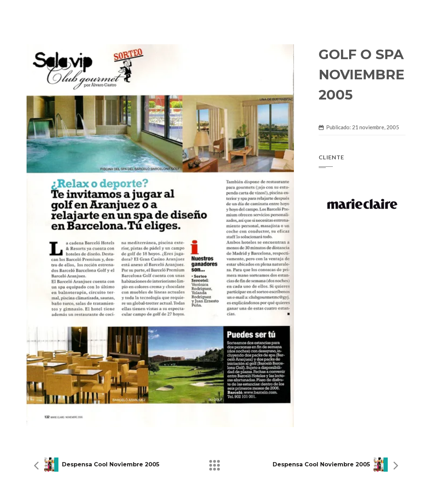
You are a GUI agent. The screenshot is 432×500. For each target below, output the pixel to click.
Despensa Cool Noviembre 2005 (110, 464)
